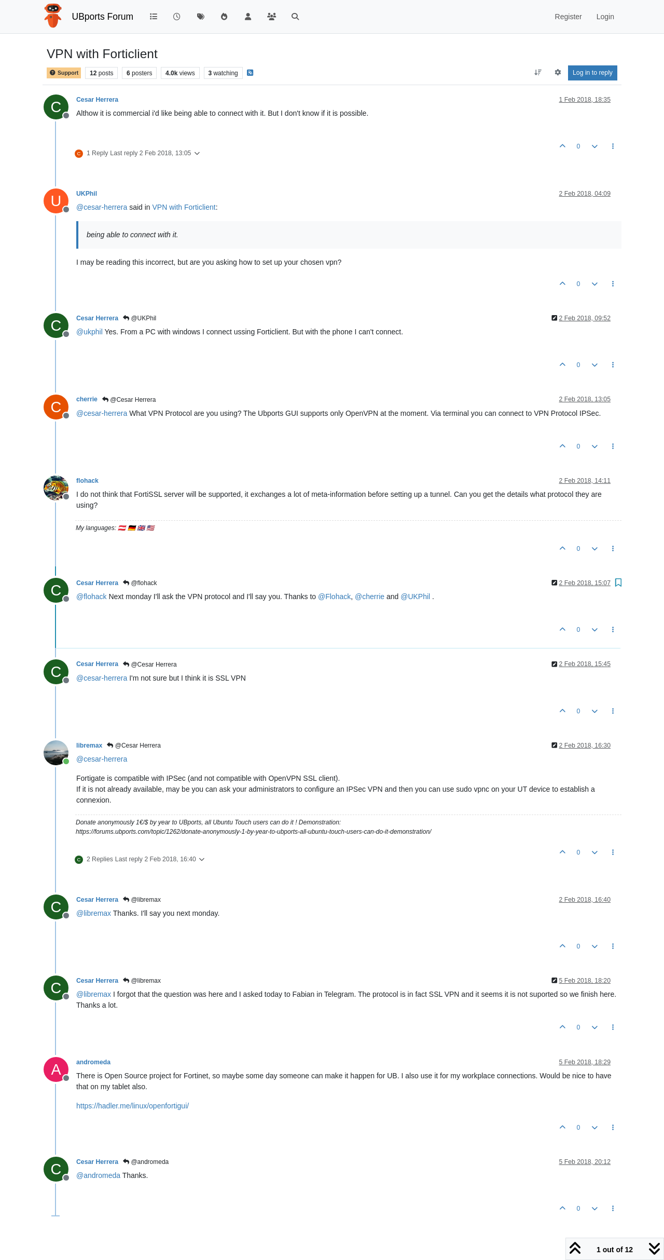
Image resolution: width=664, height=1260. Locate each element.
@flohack (140, 583)
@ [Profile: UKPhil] (415, 596)
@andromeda (146, 1162)
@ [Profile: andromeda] (98, 1175)
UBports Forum (103, 16)
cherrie (87, 399)
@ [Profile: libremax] (93, 913)
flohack (87, 480)
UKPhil (86, 193)
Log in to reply (593, 72)
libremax (89, 745)
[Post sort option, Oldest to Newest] (538, 72)
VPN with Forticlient (184, 207)
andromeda (93, 1062)
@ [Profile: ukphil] (89, 332)
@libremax (142, 899)
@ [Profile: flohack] (91, 596)
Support (63, 73)
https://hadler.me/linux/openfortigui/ (132, 1106)
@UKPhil (139, 318)
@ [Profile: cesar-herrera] (101, 207)
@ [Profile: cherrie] (369, 596)
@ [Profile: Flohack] (334, 596)
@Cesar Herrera (129, 399)
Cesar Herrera (97, 99)
